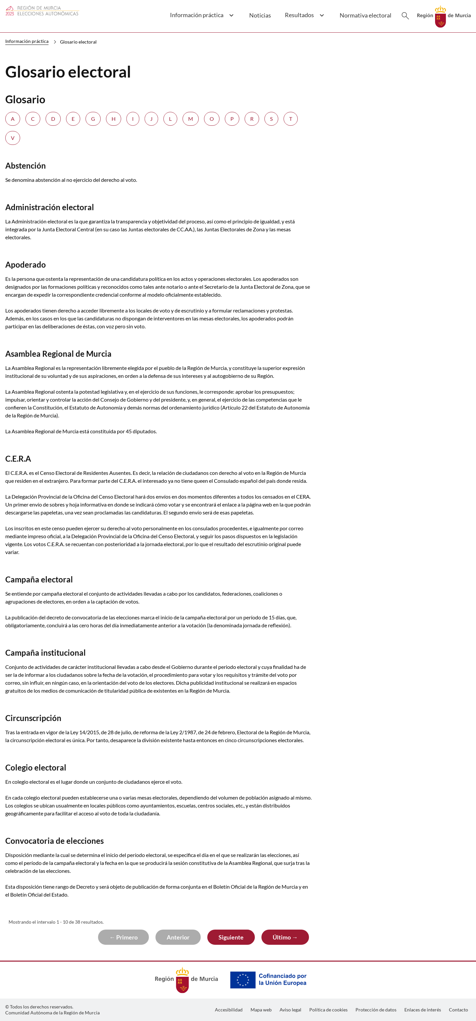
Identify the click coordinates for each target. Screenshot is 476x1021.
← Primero (123, 937)
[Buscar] (405, 16)
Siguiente (231, 937)
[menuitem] (228, 1009)
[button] (202, 18)
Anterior (178, 937)
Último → (285, 937)
